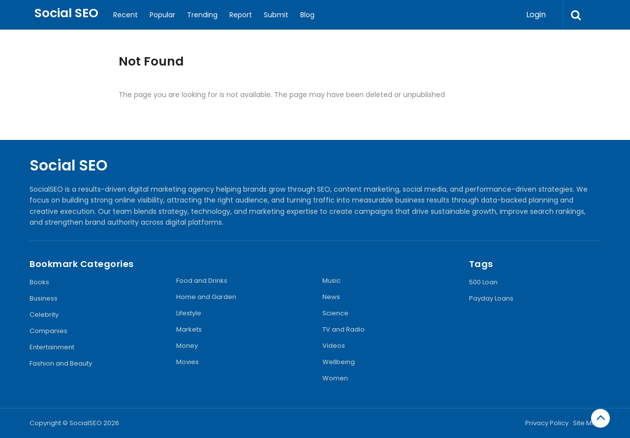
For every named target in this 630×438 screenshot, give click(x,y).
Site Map (586, 423)
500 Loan (483, 282)
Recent (125, 15)
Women (335, 378)
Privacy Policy (546, 423)
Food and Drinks (201, 280)
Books (39, 282)
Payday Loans (491, 298)
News (331, 297)
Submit (276, 15)
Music (331, 280)
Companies (48, 331)
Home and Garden (206, 297)
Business (44, 298)
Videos (333, 345)
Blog (307, 15)
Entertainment (52, 347)
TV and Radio (343, 329)
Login (536, 14)
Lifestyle (188, 313)
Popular (162, 15)
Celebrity (44, 314)
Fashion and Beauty (61, 363)
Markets (189, 329)
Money (187, 345)
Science (335, 313)
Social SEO (66, 13)
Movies (187, 362)
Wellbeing (338, 362)
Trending (202, 15)
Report (240, 15)
